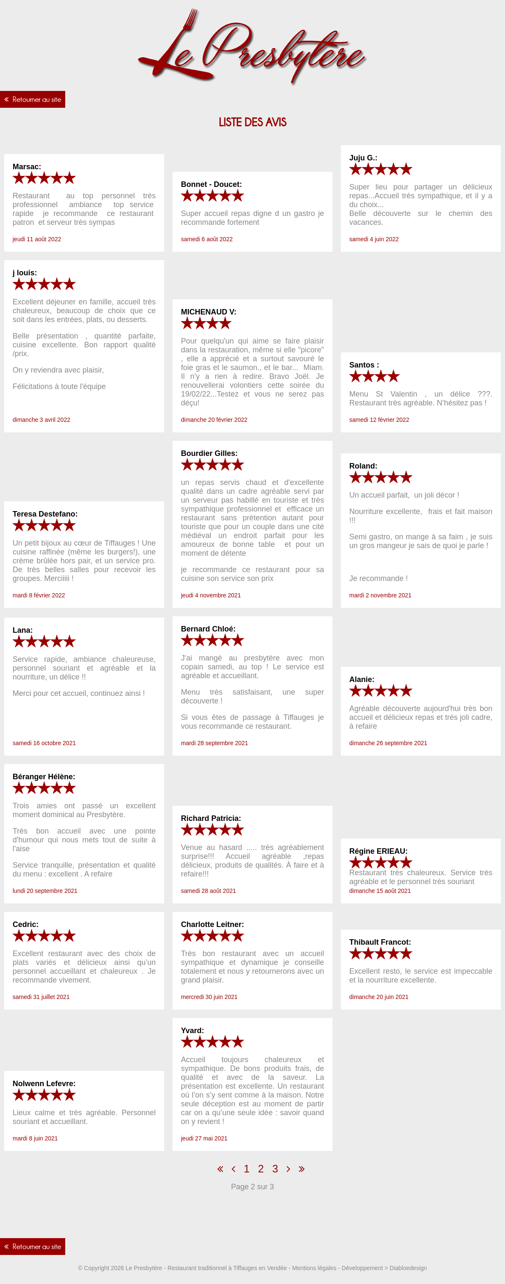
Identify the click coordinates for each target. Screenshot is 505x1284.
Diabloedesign (408, 1268)
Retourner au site (37, 99)
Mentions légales (314, 1268)
